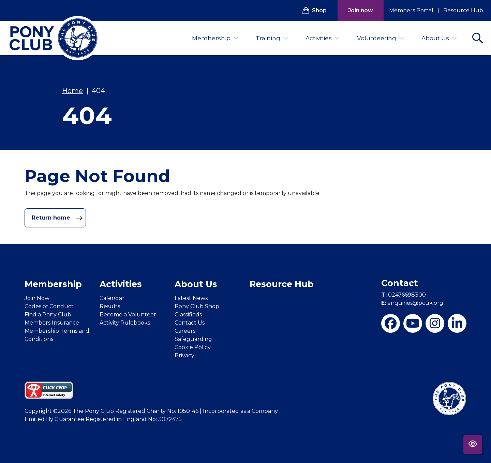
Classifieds (188, 314)
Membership (215, 38)
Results (110, 306)
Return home (57, 218)
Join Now (37, 298)
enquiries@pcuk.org (412, 303)
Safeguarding (193, 339)
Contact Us (190, 322)
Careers (185, 331)
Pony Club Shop (197, 306)
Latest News (191, 298)
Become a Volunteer (128, 314)
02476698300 (403, 295)
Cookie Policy (193, 347)
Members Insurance (52, 322)
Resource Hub (463, 10)
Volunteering (380, 38)
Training (272, 38)
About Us (439, 38)
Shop (314, 10)
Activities (323, 38)
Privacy (184, 355)
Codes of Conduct (49, 306)
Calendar (112, 298)
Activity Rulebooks (125, 322)
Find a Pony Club (48, 314)
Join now (360, 10)
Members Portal (411, 10)
